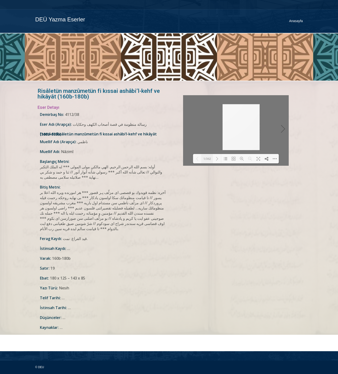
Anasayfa (296, 21)
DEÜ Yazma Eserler (60, 19)
